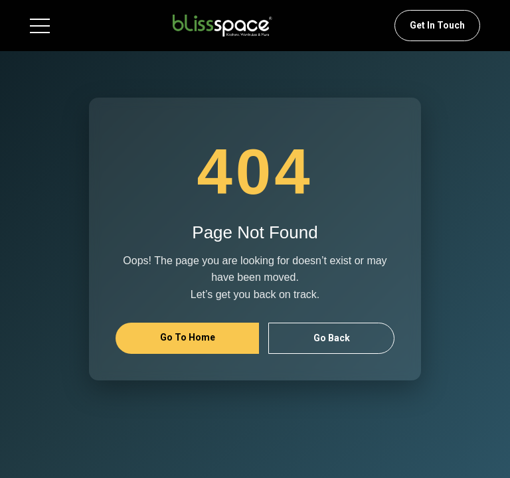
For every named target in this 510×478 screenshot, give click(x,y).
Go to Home (187, 337)
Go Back (331, 338)
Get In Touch (437, 25)
